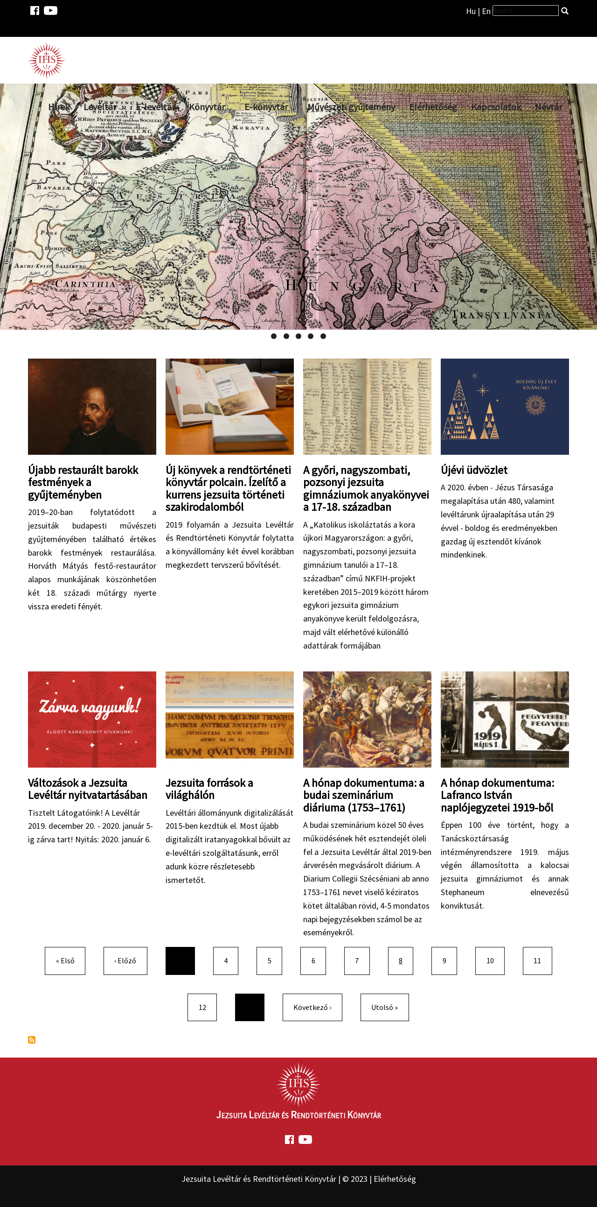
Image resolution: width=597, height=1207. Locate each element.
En (486, 11)
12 (206, 1006)
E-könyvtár (266, 107)
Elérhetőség (433, 107)
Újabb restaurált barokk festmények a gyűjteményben (83, 482)
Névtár (548, 107)
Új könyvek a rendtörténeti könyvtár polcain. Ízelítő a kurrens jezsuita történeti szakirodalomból (228, 488)
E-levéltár (155, 107)
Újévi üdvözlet (474, 470)
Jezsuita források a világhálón (209, 789)
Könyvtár (207, 107)
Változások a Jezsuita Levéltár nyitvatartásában (87, 789)
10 (494, 959)
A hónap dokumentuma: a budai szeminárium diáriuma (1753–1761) (363, 795)
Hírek (58, 107)
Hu (471, 11)
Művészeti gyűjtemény (351, 107)
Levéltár (99, 107)
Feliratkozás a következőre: (31, 1040)
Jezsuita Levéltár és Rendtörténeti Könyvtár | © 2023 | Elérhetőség (298, 1178)
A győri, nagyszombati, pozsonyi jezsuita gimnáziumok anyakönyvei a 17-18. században (366, 488)
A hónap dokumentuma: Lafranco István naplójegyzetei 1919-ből (497, 795)
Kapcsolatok (496, 107)
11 (541, 959)
